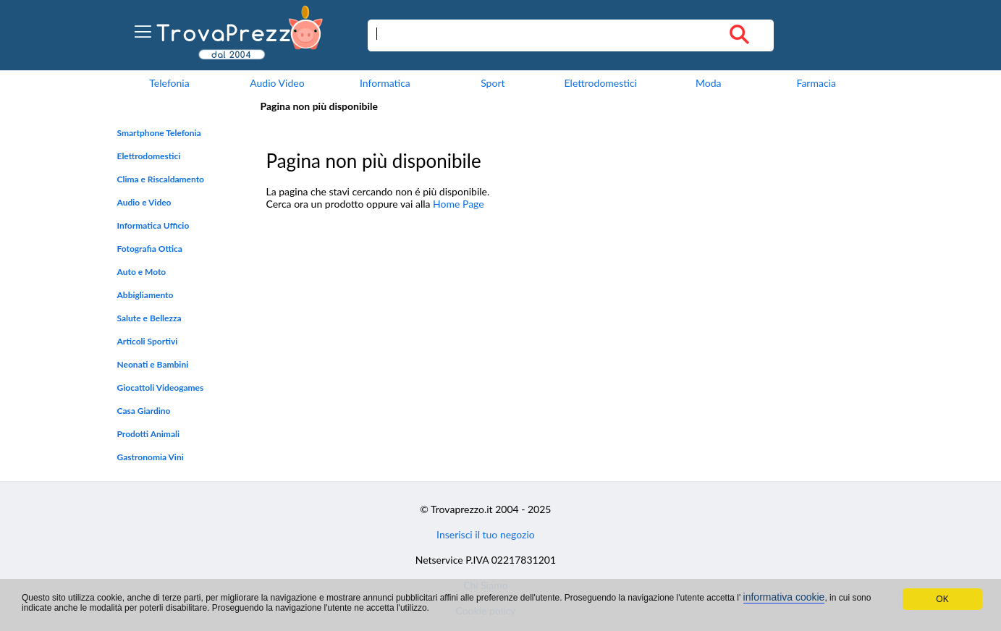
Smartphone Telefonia (159, 132)
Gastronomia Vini (150, 457)
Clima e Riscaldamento (161, 179)
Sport (492, 83)
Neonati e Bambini (153, 364)
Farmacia (815, 83)
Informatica (385, 83)
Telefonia (169, 83)
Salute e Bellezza (149, 318)
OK (942, 599)
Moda (709, 83)
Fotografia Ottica (149, 248)
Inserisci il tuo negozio (485, 534)
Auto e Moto (141, 271)
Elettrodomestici (601, 83)
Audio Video (277, 83)
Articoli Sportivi (147, 341)
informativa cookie (784, 597)
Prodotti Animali (148, 433)
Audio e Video (144, 202)
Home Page (458, 204)
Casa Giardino (144, 410)
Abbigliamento (145, 294)
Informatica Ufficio (153, 225)
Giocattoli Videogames (160, 387)
